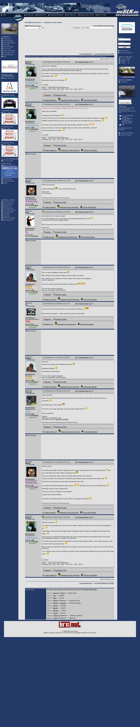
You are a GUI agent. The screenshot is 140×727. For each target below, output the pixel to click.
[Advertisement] (9, 192)
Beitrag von (28, 61)
